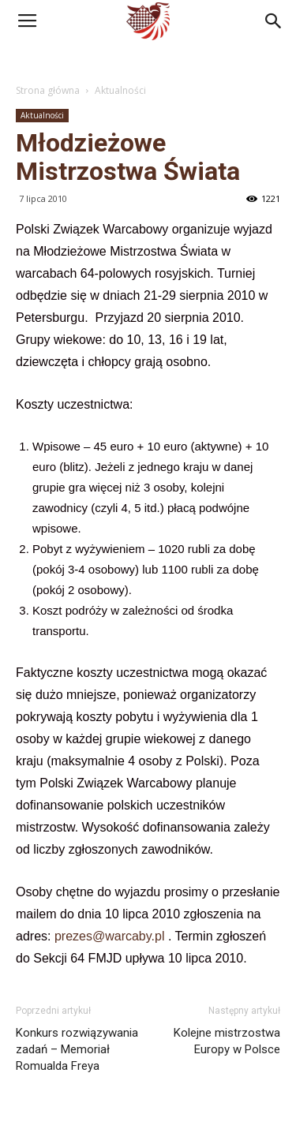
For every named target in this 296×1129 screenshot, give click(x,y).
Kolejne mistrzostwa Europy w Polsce (227, 1041)
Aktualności (120, 90)
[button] (274, 21)
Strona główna (48, 90)
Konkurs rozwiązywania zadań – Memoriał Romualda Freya (77, 1049)
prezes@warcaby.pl (109, 936)
